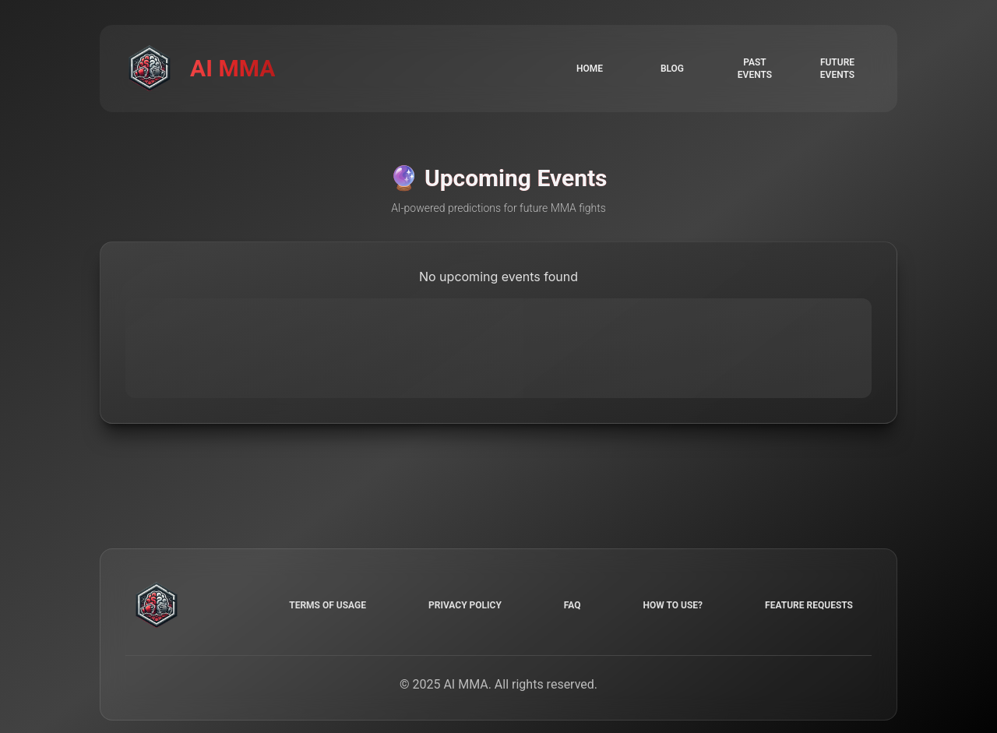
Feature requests (809, 605)
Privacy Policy (465, 605)
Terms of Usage (327, 605)
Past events (755, 68)
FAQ (572, 605)
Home (589, 68)
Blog (672, 68)
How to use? (673, 605)
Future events (837, 68)
